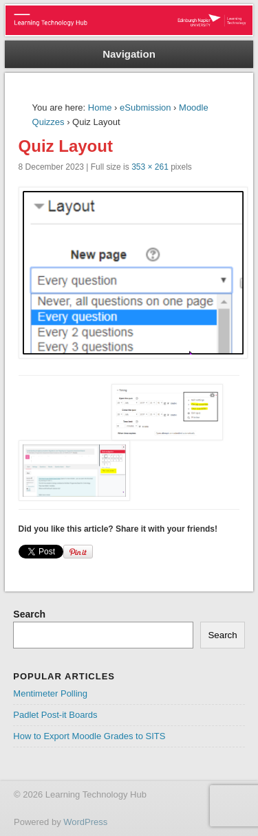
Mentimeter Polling (50, 693)
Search (29, 614)
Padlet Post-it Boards (55, 715)
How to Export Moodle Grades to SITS (89, 736)
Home (100, 107)
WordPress (85, 822)
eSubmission (145, 107)
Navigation (129, 54)
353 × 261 (150, 167)
